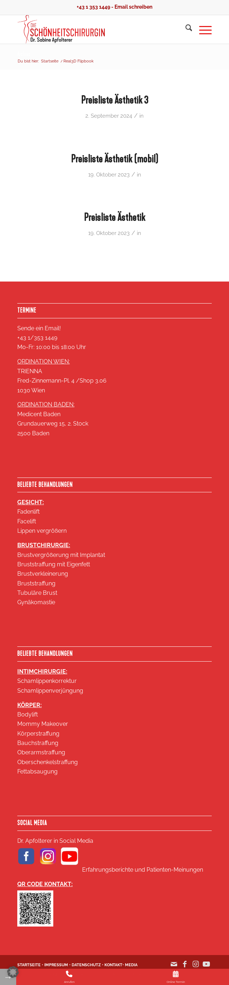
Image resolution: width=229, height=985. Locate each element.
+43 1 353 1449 (93, 7)
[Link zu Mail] (174, 968)
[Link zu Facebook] (184, 968)
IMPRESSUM (56, 965)
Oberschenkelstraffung (47, 762)
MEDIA (131, 965)
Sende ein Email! (39, 328)
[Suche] (185, 29)
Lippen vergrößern (42, 530)
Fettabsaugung (37, 771)
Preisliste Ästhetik (114, 217)
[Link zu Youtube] (206, 968)
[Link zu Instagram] (195, 968)
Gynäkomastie (36, 602)
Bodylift (27, 714)
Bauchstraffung (37, 743)
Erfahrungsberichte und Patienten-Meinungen (142, 869)
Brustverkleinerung (42, 573)
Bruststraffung (36, 583)
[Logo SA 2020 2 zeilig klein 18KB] (95, 29)
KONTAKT (113, 965)
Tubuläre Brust (37, 592)
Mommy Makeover (42, 723)
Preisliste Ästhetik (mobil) (114, 158)
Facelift (26, 521)
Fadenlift (28, 511)
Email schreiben (133, 7)
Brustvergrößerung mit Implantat (61, 555)
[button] (13, 972)
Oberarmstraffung (41, 752)
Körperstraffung (38, 733)
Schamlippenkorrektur (47, 680)
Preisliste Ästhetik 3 (114, 99)
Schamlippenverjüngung (50, 690)
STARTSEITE (29, 965)
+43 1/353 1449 (37, 337)
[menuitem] (185, 29)
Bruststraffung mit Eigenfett (53, 564)
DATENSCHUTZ (86, 965)
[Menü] (202, 29)
